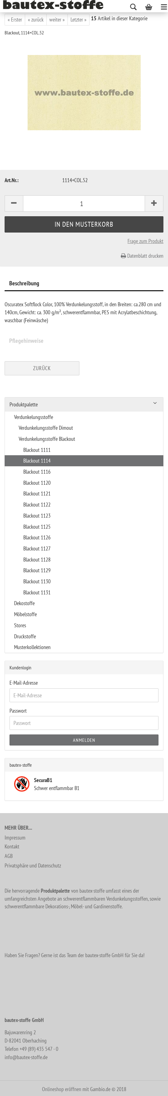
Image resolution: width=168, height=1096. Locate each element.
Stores (20, 625)
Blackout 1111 (37, 449)
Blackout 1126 (37, 537)
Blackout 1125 (37, 526)
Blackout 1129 (37, 570)
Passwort (18, 710)
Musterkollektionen (32, 647)
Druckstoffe (25, 636)
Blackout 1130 (37, 581)
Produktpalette (24, 404)
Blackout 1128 (37, 559)
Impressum (15, 837)
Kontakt (12, 846)
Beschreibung (24, 283)
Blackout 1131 (37, 592)
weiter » (57, 19)
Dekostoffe (24, 603)
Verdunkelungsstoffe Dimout (46, 427)
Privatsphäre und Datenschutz (33, 865)
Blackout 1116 (37, 471)
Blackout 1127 (37, 548)
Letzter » (78, 19)
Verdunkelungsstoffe (33, 417)
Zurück (42, 368)
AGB (9, 855)
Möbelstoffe (25, 614)
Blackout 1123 (37, 515)
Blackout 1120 (37, 482)
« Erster (15, 19)
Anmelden (84, 740)
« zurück (36, 19)
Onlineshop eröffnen (61, 1089)
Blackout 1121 (37, 493)
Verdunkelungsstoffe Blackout (47, 438)
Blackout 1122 (37, 504)
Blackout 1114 (37, 460)
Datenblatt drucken (142, 255)
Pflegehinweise (26, 341)
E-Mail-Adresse (24, 682)
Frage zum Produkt (145, 241)
